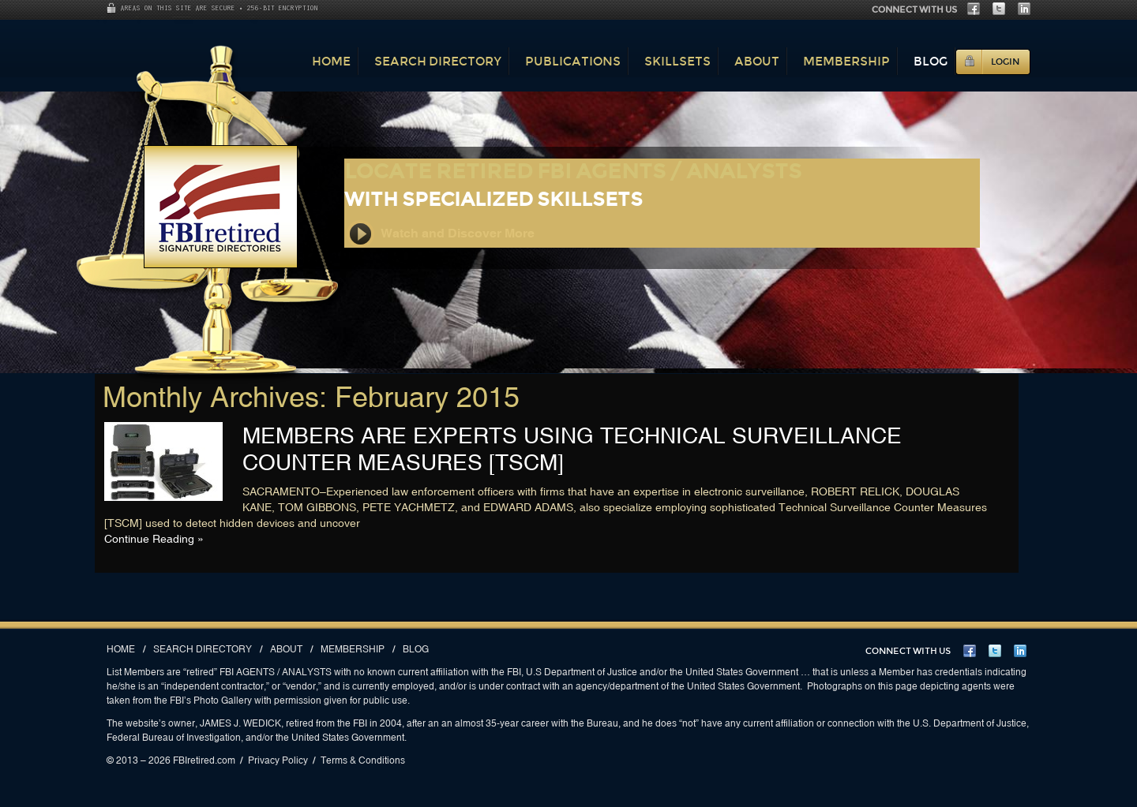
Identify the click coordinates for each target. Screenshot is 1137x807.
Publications (573, 61)
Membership (846, 61)
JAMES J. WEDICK (240, 723)
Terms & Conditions (363, 760)
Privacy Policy (278, 760)
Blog (931, 61)
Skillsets (677, 61)
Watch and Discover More (441, 234)
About (756, 61)
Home (331, 61)
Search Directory (437, 61)
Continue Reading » (154, 538)
